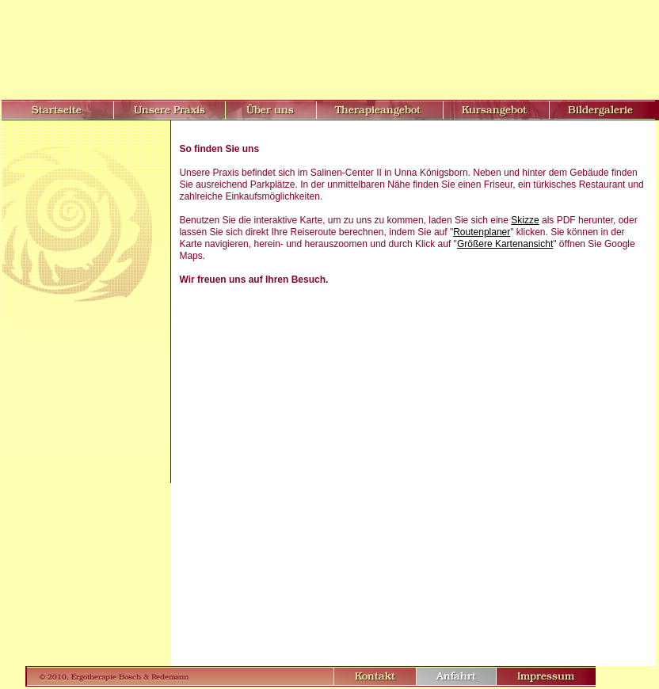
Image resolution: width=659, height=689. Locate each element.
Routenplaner (481, 232)
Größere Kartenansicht (505, 243)
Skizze (525, 220)
